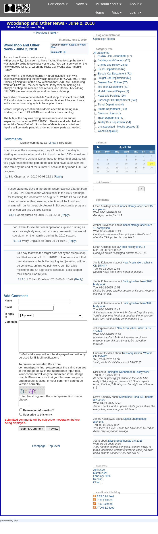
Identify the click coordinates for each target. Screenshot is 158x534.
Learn (136, 12)
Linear (56, 139)
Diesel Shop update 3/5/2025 (132, 446)
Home (99, 12)
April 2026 (106, 479)
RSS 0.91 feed (112, 505)
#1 (6, 169)
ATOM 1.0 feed (112, 517)
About (135, 4)
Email (8, 295)
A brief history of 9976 (139, 246)
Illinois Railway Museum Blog (25, 27)
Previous (45, 32)
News (81, 4)
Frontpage (42, 434)
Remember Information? (38, 398)
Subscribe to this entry (37, 403)
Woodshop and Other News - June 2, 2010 (51, 23)
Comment (11, 310)
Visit (116, 12)
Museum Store (108, 4)
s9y (15, 529)
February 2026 (108, 485)
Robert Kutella (75, 45)
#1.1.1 (17, 233)
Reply (58, 169)
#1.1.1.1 (23, 267)
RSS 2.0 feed (111, 513)
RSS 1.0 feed (111, 509)
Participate (58, 4)
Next (56, 32)
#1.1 (12, 207)
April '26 (128, 147)
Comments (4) (64, 52)
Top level (57, 434)
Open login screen (110, 38)
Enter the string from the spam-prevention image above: (55, 388)
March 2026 (107, 482)
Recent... (105, 488)
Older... (104, 491)
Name (8, 289)
